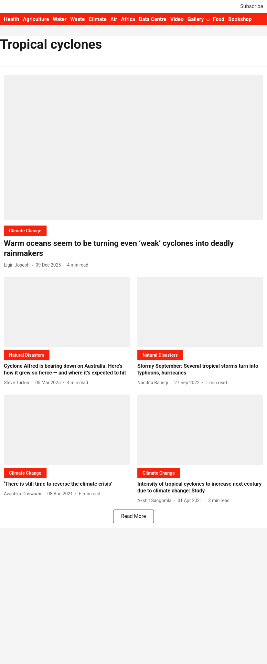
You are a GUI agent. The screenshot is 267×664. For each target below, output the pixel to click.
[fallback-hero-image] (133, 147)
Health (11, 19)
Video (177, 19)
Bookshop (239, 19)
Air (114, 19)
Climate (97, 19)
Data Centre (152, 19)
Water (59, 19)
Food (219, 19)
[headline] (133, 248)
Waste (77, 19)
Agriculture (36, 19)
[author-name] (18, 265)
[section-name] (25, 230)
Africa (128, 19)
